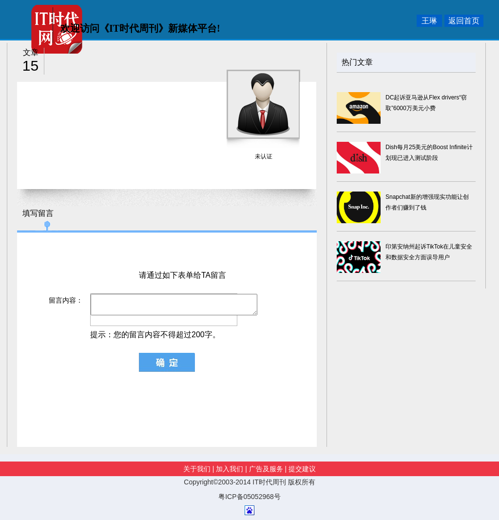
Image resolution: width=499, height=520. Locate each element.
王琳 (429, 21)
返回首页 (464, 21)
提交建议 (302, 469)
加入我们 (229, 469)
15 (30, 66)
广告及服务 (266, 469)
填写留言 (38, 213)
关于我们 (197, 469)
